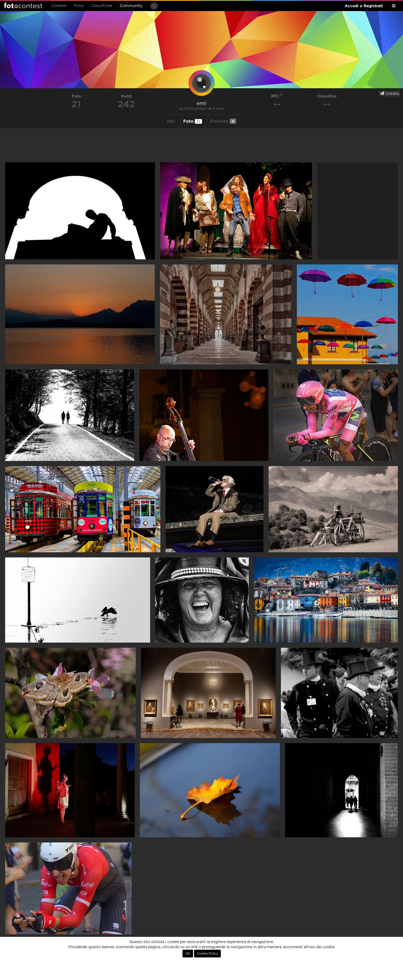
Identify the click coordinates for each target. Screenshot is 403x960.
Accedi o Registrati (364, 6)
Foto (79, 6)
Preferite (223, 121)
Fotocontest (23, 5)
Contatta (389, 93)
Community (131, 6)
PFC (276, 96)
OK (187, 953)
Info (171, 121)
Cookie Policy (207, 953)
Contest (59, 6)
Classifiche (101, 6)
